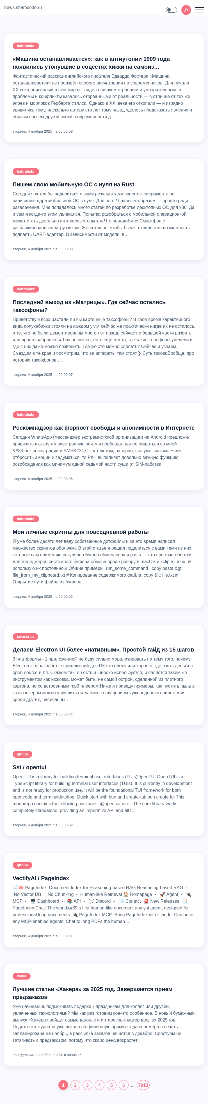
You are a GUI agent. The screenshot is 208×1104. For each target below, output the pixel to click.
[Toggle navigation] (199, 9)
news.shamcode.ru (23, 7)
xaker (21, 976)
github (22, 754)
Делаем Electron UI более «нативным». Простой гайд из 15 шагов (103, 649)
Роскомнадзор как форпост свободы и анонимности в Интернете (104, 428)
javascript (25, 636)
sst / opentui (29, 767)
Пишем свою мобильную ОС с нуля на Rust (73, 184)
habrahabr (26, 46)
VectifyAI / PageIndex (41, 878)
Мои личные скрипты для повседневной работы (81, 532)
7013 (143, 1085)
